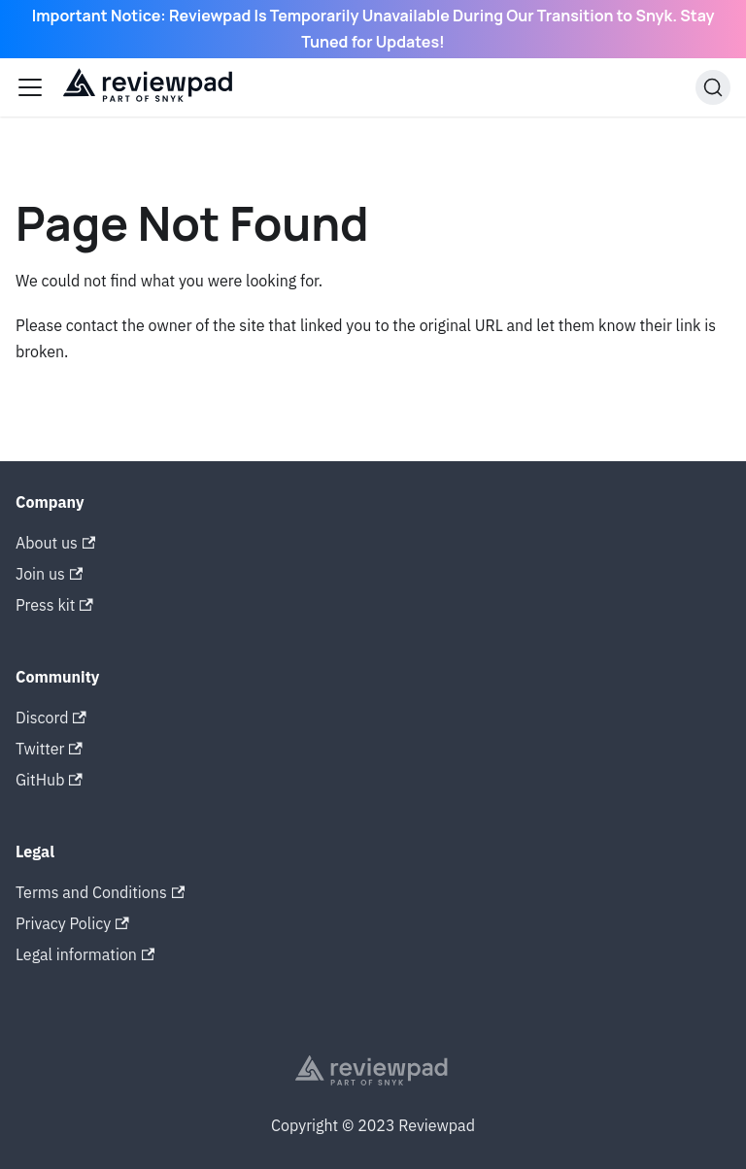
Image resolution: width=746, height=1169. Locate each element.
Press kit (54, 605)
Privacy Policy (72, 923)
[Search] (712, 87)
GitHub (49, 779)
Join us (49, 574)
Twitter (49, 748)
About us (55, 542)
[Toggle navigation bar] (30, 87)
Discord (51, 717)
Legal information (85, 954)
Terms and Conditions (100, 892)
